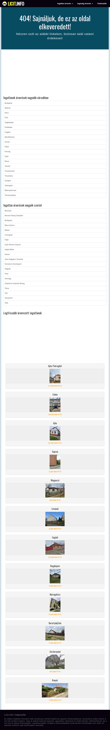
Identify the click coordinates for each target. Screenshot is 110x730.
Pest (6, 274)
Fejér (7, 240)
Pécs (7, 113)
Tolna (7, 288)
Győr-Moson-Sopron (13, 245)
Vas (6, 293)
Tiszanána (9, 176)
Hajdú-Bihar (9, 250)
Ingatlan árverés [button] (65, 4)
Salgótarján (9, 122)
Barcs (7, 161)
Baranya (8, 211)
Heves (7, 254)
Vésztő (7, 166)
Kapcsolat (20, 715)
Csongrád (8, 235)
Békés (7, 230)
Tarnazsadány (10, 195)
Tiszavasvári (10, 171)
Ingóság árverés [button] (85, 4)
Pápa (7, 147)
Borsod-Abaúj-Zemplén (14, 216)
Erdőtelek (8, 127)
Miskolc (8, 108)
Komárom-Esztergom (13, 264)
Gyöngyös (9, 186)
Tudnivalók (102, 4)
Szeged (8, 181)
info (16, 3)
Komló (7, 142)
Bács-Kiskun (10, 225)
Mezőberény (10, 137)
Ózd (6, 118)
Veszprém (9, 298)
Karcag (7, 152)
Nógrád (8, 269)
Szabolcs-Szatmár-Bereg (15, 283)
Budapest (8, 103)
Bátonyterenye (10, 190)
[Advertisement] (55, 73)
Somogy (8, 279)
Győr (7, 156)
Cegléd (7, 132)
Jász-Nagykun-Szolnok (14, 259)
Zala (6, 303)
